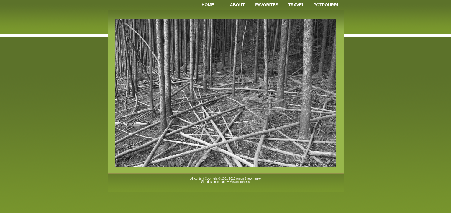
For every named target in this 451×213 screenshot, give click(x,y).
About (237, 4)
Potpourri (326, 4)
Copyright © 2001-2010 (220, 178)
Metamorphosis (239, 181)
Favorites (266, 4)
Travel (296, 4)
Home (208, 4)
